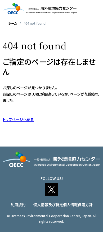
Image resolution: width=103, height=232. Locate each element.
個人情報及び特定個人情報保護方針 (63, 204)
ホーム (12, 23)
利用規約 (18, 204)
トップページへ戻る (18, 119)
